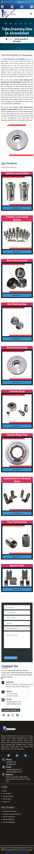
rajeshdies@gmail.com (22, 704)
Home (5, 791)
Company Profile (8, 796)
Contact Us (6, 801)
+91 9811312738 (8, 2)
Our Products (7, 793)
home (10, 39)
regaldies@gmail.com (26, 2)
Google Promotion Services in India (17, 852)
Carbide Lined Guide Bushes (12, 814)
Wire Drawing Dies (9, 817)
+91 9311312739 (20, 694)
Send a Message (13, 648)
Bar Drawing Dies (8, 819)
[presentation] (17, 645)
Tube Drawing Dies (9, 822)
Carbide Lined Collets (9, 811)
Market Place (7, 799)
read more (17, 208)
